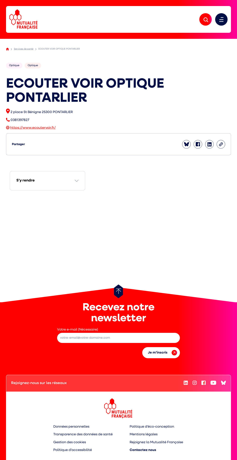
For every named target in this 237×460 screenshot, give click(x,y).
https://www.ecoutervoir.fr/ (33, 127)
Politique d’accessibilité (72, 450)
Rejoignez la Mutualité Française (156, 442)
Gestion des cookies (69, 442)
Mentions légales (143, 434)
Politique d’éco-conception (152, 426)
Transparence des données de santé (83, 434)
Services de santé (23, 49)
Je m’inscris (162, 352)
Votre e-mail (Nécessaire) (77, 329)
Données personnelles (71, 426)
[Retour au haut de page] (118, 291)
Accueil (7, 49)
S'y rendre (25, 180)
